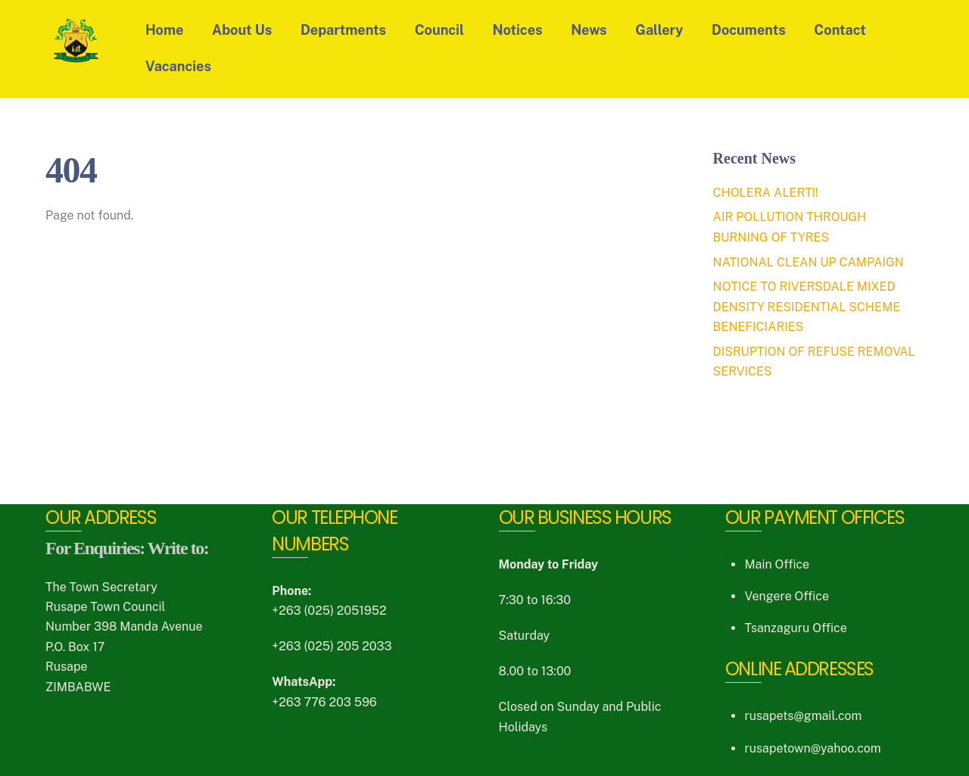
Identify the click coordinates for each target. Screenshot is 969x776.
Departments (343, 30)
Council (439, 30)
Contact (839, 30)
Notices (518, 30)
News (588, 30)
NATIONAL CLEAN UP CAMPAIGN (808, 262)
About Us (242, 30)
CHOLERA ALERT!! (765, 192)
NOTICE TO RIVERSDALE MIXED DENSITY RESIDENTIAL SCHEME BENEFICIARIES (807, 306)
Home (164, 30)
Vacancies (178, 66)
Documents (749, 30)
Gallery (659, 30)
